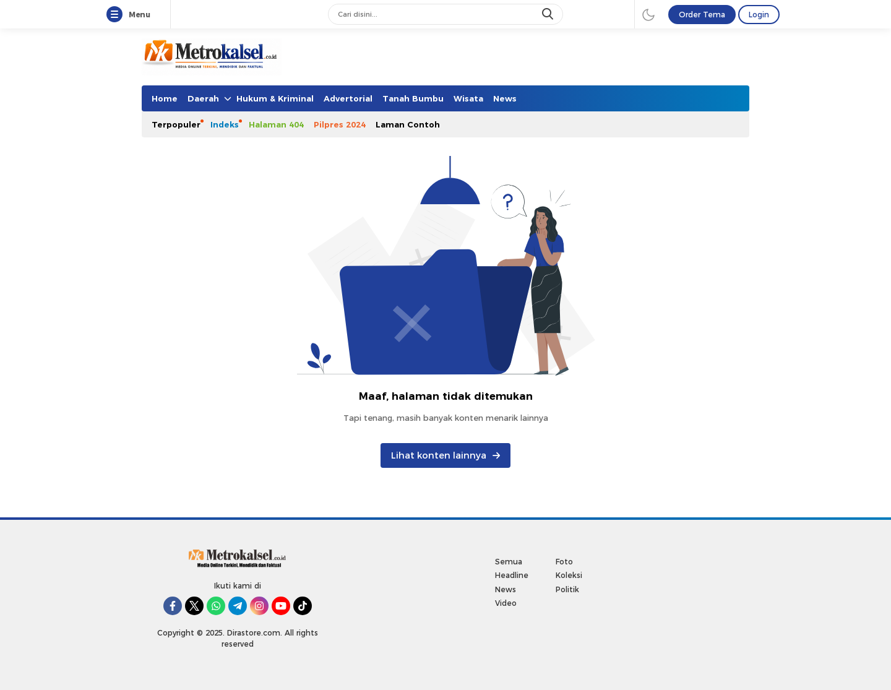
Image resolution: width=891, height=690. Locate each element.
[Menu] (117, 15)
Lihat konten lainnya (445, 455)
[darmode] (648, 14)
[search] (549, 14)
